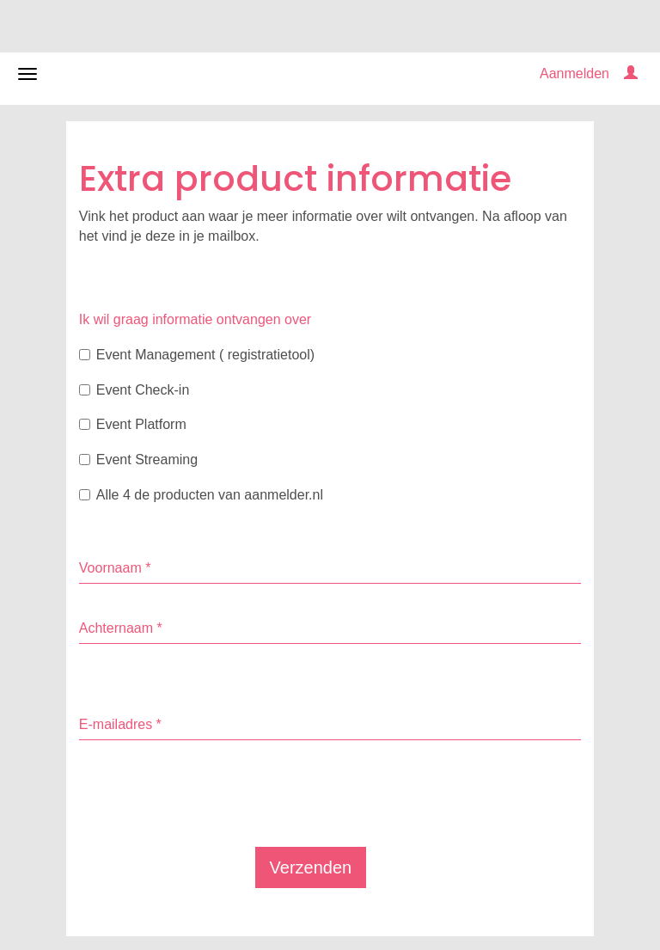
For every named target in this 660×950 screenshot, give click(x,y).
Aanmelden (574, 73)
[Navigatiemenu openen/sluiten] (27, 74)
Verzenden (311, 867)
